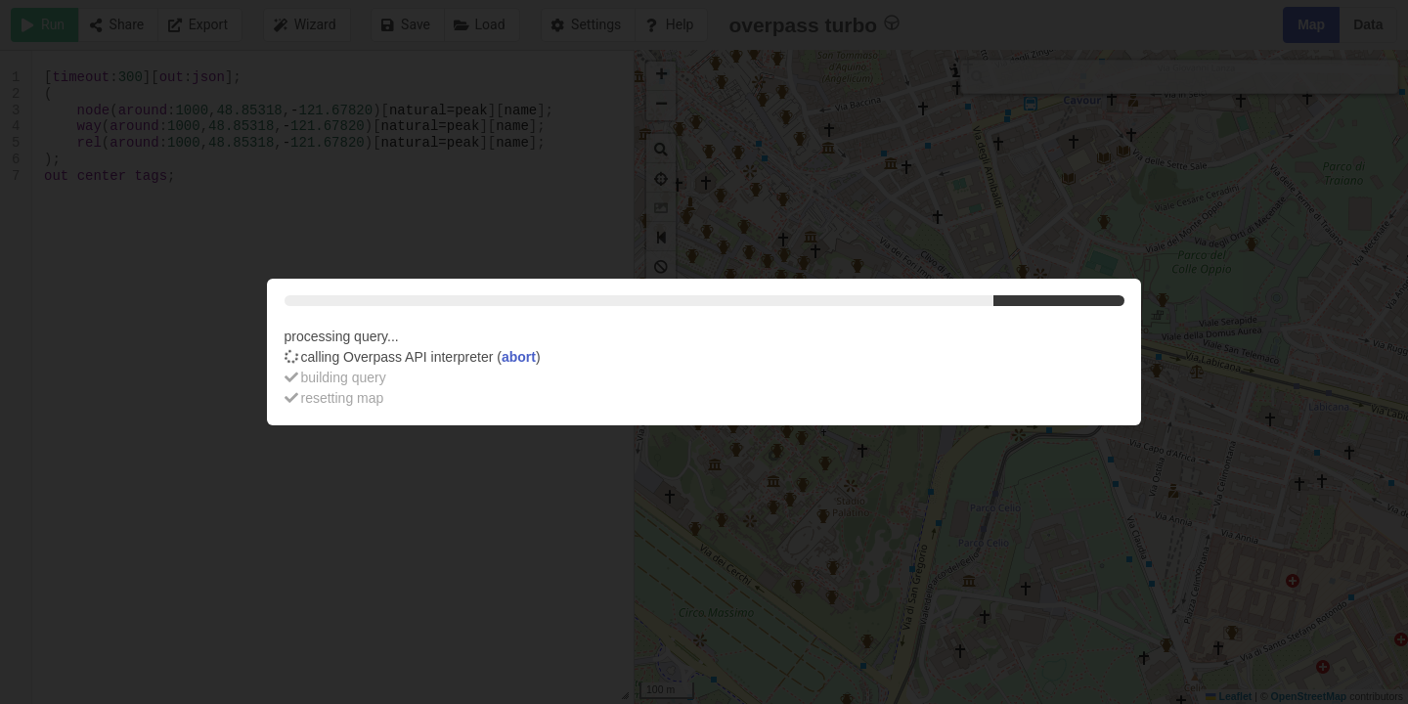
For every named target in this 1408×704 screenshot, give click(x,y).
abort (519, 357)
